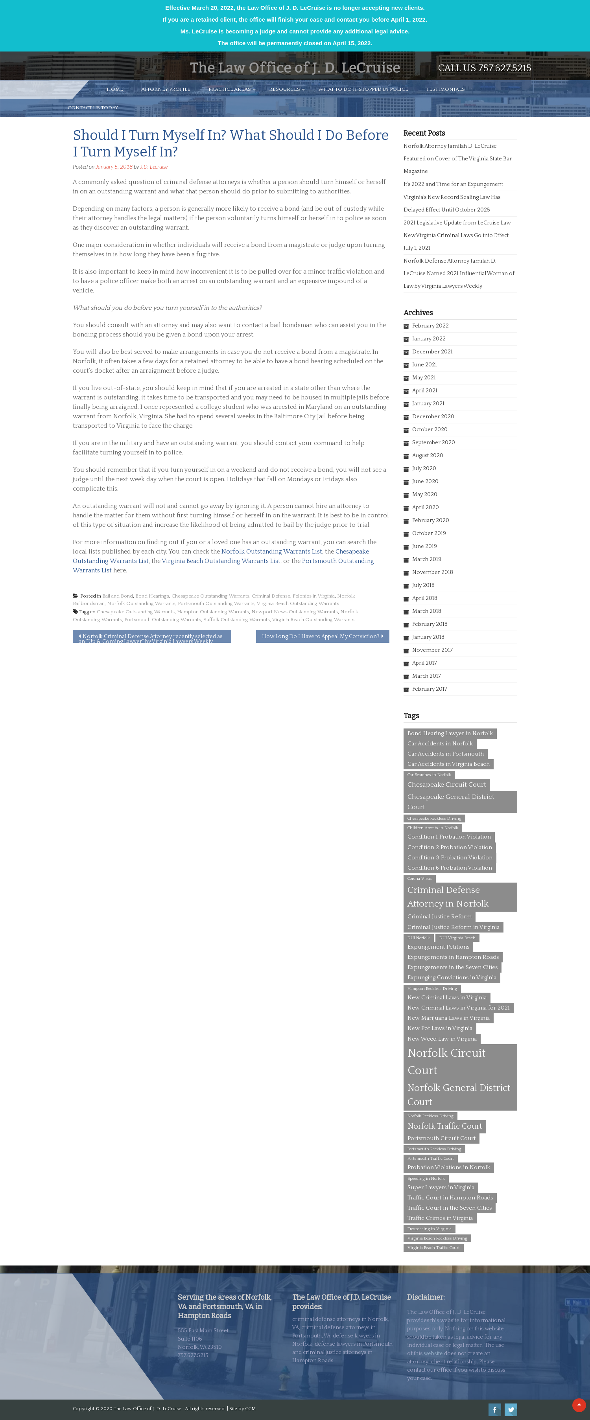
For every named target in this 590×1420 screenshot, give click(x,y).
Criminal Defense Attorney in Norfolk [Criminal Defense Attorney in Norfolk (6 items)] (448, 897)
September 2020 (433, 443)
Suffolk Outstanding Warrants (236, 619)
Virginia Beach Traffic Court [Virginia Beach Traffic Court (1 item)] (433, 1247)
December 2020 (433, 417)
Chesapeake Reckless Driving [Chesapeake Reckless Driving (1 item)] (434, 818)
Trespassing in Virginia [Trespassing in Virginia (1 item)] (429, 1229)
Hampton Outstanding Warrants (213, 611)
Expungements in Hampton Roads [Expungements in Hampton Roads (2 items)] (453, 957)
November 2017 (432, 650)
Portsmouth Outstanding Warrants (216, 603)
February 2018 (430, 624)
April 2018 (424, 598)
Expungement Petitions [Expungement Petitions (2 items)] (438, 947)
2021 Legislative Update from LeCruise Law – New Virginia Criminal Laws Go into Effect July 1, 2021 (459, 235)
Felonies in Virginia (314, 596)
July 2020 (424, 468)
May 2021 (424, 378)
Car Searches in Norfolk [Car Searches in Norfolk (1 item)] (429, 775)
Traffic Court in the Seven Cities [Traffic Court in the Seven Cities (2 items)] (449, 1208)
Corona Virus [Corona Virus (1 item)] (419, 878)
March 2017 (426, 676)
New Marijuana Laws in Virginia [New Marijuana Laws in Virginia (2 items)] (448, 1018)
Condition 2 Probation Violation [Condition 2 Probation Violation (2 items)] (449, 847)
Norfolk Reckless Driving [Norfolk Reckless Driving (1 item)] (430, 1116)
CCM (250, 1408)
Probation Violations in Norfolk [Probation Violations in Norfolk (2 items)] (448, 1167)
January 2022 (429, 339)
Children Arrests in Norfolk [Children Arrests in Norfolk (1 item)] (432, 828)
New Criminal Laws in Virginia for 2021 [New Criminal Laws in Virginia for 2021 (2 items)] (458, 1007)
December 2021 (432, 352)
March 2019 (426, 559)
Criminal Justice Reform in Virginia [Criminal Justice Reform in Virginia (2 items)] (453, 927)
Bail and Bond (117, 596)
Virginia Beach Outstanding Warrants (298, 603)
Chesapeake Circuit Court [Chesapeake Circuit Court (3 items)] (446, 785)
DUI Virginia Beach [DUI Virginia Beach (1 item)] (457, 938)
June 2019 (424, 546)
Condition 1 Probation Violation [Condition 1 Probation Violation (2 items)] (449, 836)
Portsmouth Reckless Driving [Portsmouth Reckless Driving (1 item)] (434, 1149)
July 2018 (423, 585)
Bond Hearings (152, 596)
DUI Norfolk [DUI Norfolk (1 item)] (418, 938)
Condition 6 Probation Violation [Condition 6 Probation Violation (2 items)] (449, 868)
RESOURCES (284, 89)
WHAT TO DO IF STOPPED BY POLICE (363, 89)
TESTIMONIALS (445, 89)
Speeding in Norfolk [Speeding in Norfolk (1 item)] (426, 1178)
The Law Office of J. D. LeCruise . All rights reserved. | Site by (179, 1408)
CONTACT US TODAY (93, 107)
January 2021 (428, 404)
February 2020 (430, 520)
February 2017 (429, 689)
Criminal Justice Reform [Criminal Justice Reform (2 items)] (439, 916)
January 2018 (428, 637)
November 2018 (432, 572)
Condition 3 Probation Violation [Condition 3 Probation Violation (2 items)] (449, 857)
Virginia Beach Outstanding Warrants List (221, 561)
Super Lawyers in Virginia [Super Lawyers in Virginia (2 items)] (440, 1187)
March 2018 (426, 611)
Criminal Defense (271, 596)
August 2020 (427, 455)
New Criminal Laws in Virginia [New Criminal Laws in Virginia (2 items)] (447, 997)
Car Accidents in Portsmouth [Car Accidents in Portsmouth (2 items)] (445, 753)
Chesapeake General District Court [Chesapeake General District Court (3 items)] (450, 802)
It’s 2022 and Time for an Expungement (453, 184)
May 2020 (424, 494)
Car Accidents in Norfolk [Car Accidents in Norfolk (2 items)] (440, 743)
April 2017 (424, 663)
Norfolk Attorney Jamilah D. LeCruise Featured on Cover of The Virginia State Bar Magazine (458, 159)
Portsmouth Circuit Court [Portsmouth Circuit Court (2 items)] (441, 1138)
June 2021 (424, 365)
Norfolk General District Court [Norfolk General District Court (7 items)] (459, 1095)
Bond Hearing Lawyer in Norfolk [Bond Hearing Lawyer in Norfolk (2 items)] (450, 733)
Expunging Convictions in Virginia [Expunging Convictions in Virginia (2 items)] (451, 977)
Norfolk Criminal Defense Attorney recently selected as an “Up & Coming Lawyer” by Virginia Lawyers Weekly (150, 638)
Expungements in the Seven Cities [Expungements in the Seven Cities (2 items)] (452, 967)
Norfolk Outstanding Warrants (141, 603)
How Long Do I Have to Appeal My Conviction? (321, 636)
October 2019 (429, 533)
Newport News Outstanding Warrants (294, 611)
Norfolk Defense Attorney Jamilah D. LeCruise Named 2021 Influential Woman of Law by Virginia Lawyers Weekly (459, 273)
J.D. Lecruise (154, 166)
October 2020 (430, 430)
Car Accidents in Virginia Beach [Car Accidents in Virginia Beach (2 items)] (448, 764)
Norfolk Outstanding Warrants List (271, 551)
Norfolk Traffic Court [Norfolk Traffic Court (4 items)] (444, 1126)
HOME (115, 89)
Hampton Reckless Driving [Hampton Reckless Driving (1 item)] (432, 988)
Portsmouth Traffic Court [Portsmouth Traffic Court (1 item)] (430, 1158)
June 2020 (425, 481)
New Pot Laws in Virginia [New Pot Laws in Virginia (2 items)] (439, 1028)
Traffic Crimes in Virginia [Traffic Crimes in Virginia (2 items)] (440, 1218)
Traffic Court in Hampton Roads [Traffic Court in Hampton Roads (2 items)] (450, 1197)
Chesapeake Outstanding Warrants (210, 596)
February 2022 (430, 326)
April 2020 (425, 507)
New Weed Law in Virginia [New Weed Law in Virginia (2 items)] (442, 1039)
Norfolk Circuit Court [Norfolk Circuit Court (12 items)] (446, 1062)
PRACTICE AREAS (229, 89)
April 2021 (424, 391)
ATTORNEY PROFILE (165, 89)
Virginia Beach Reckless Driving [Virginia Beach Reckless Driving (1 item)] (437, 1238)
